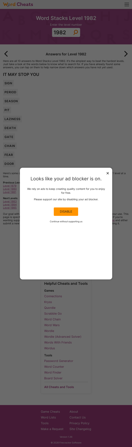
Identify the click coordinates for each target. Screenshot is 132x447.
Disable (66, 212)
